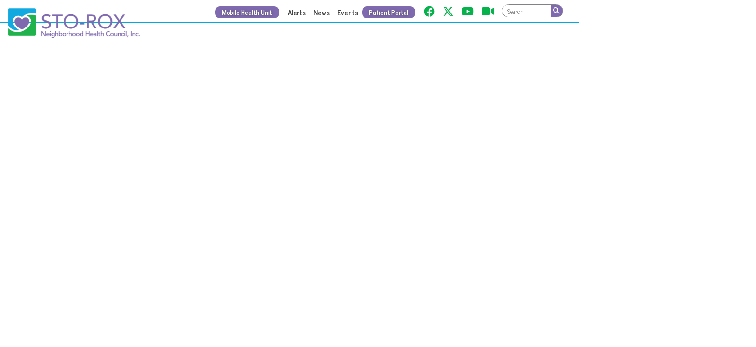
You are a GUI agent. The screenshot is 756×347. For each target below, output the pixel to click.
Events (348, 12)
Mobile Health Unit (247, 12)
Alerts (297, 12)
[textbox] (526, 11)
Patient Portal (388, 12)
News (321, 12)
